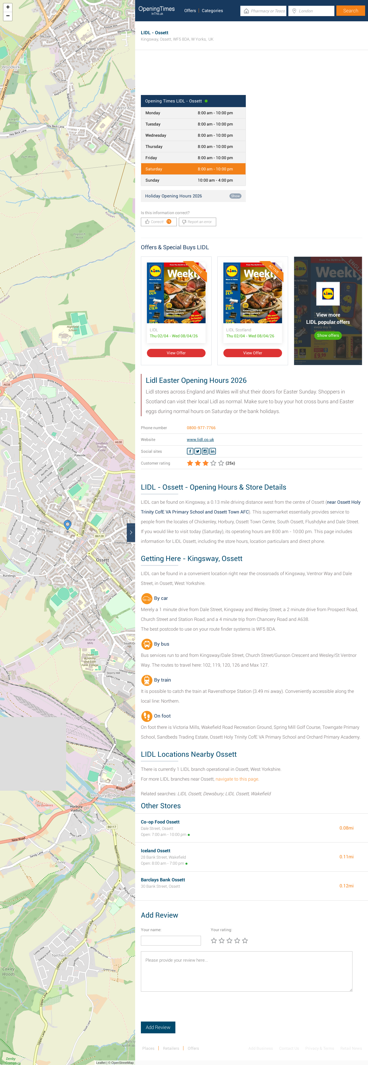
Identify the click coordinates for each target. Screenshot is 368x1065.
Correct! (158, 221)
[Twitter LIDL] (197, 451)
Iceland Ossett (155, 850)
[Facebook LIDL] (190, 451)
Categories (212, 10)
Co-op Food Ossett (160, 822)
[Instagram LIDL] (205, 451)
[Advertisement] (251, 76)
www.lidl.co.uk (200, 439)
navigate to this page (237, 779)
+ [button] (8, 7)
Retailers (171, 1048)
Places (148, 1048)
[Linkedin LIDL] (212, 451)
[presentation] (184, 1010)
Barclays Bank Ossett (163, 880)
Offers (190, 10)
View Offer (176, 353)
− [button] (8, 16)
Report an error (197, 222)
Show (235, 196)
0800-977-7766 (201, 427)
